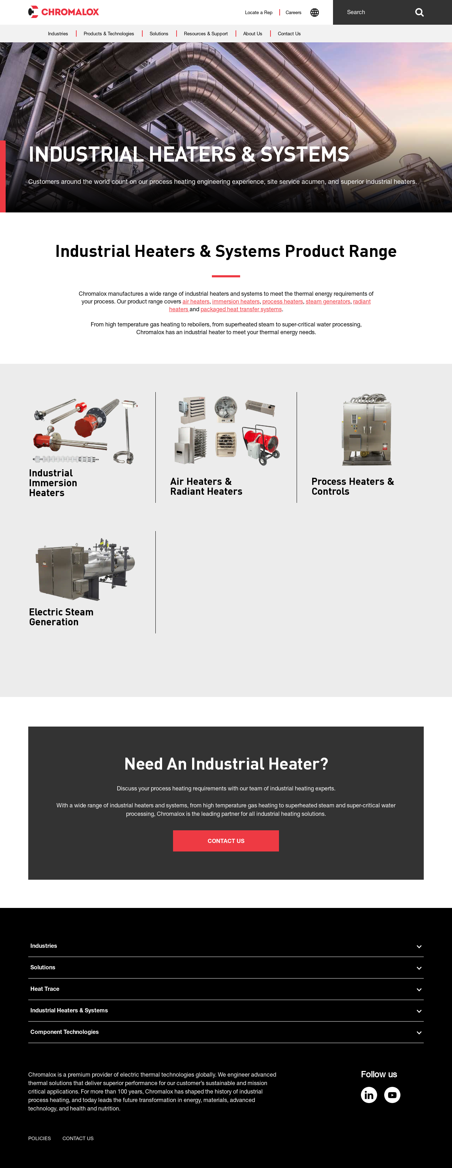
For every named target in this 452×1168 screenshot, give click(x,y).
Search (419, 12)
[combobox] (314, 13)
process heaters (282, 302)
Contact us (78, 1139)
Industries (226, 947)
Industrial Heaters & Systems (226, 1011)
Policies (39, 1139)
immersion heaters (236, 302)
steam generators (328, 302)
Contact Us (226, 842)
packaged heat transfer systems (241, 310)
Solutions (226, 968)
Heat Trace (226, 990)
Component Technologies (226, 1033)
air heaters (196, 302)
